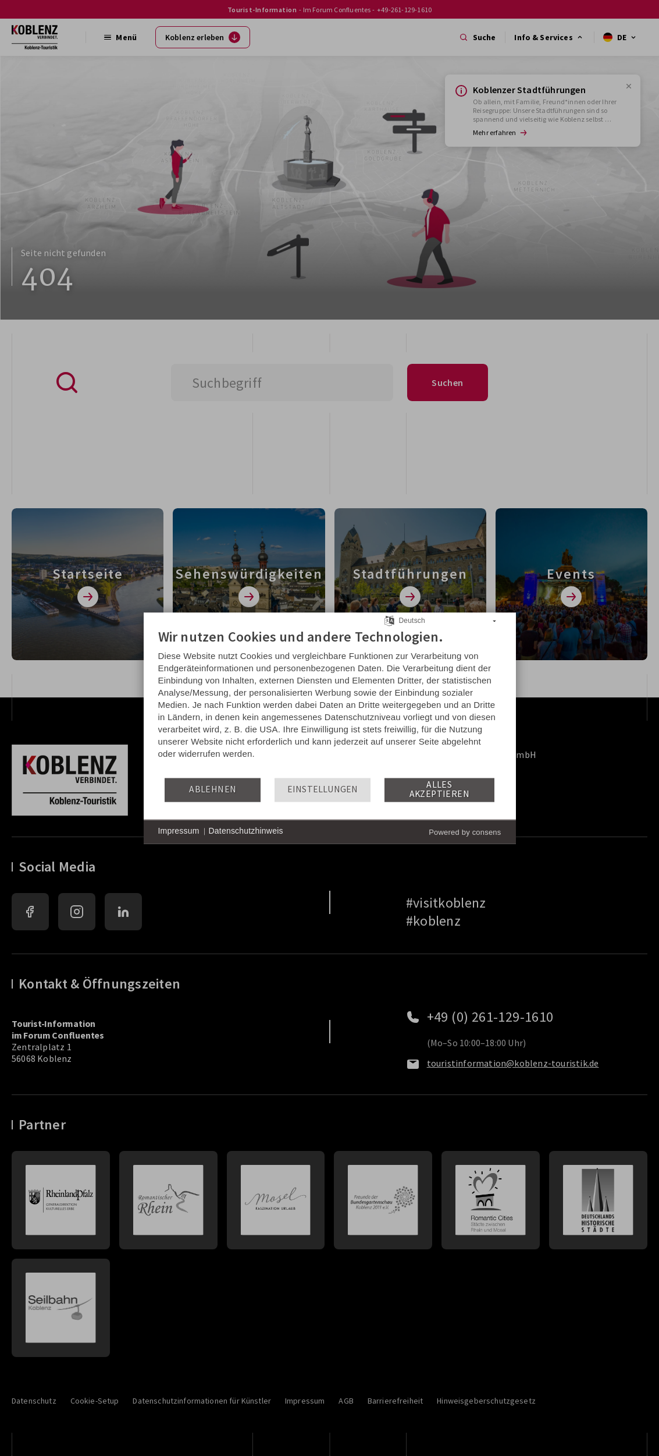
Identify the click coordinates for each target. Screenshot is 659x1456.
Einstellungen (322, 789)
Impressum (179, 831)
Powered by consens (465, 832)
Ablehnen (212, 789)
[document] (329, 702)
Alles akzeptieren (439, 790)
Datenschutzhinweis (246, 831)
